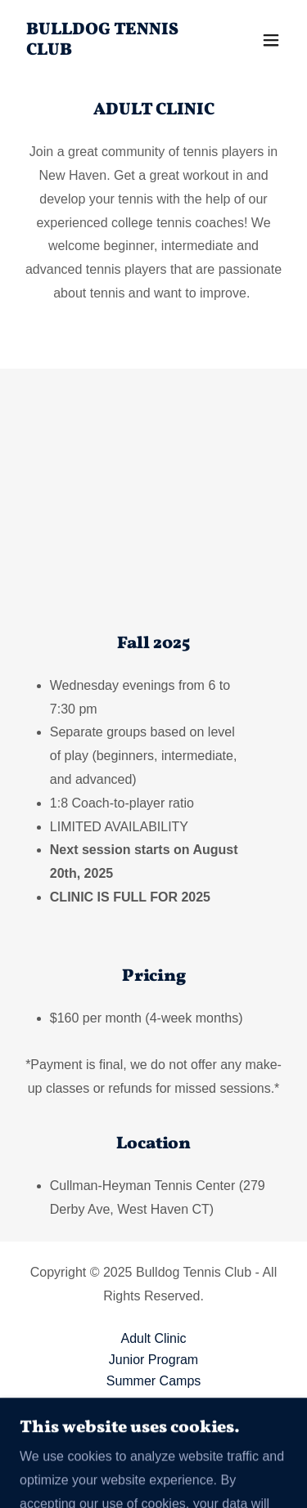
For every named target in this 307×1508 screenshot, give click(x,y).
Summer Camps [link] (153, 1381)
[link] (113, 50)
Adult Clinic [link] (153, 1338)
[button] (271, 40)
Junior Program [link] (153, 1360)
